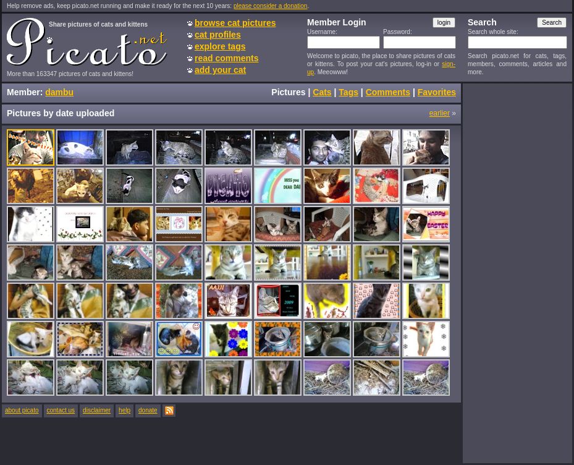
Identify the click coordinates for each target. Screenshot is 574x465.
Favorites (437, 92)
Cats (322, 92)
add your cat (220, 70)
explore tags (220, 46)
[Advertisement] (517, 272)
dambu (59, 92)
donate (148, 410)
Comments (388, 92)
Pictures (288, 92)
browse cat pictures (235, 23)
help (124, 410)
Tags (348, 92)
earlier (439, 113)
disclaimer (97, 410)
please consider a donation (271, 5)
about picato (22, 410)
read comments (226, 58)
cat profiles (218, 35)
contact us (61, 410)
